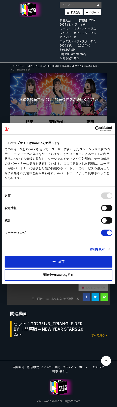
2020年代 (66, 45)
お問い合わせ (59, 371)
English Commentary (73, 54)
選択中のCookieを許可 (58, 274)
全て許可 (58, 261)
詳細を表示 (97, 249)
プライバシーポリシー (76, 367)
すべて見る (99, 335)
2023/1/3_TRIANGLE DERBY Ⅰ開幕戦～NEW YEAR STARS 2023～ (63, 66)
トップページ (17, 66)
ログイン (94, 12)
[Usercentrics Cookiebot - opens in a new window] (95, 128)
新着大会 (65, 20)
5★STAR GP (67, 50)
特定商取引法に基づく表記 (43, 367)
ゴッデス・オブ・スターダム (78, 41)
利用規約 (18, 367)
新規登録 (75, 12)
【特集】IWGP (86, 20)
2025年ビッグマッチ (73, 24)
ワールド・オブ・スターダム (78, 29)
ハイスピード (68, 37)
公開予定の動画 (69, 58)
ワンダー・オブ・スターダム (78, 33)
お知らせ (98, 367)
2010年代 (84, 45)
